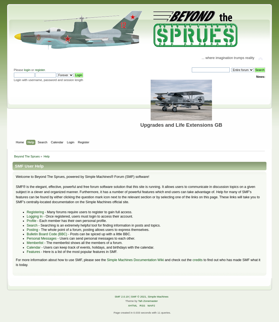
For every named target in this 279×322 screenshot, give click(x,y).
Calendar (34, 247)
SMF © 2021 (138, 296)
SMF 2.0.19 (122, 296)
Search (32, 225)
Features (33, 252)
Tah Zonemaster (148, 300)
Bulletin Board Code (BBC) (47, 234)
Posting (32, 230)
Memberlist (35, 243)
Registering (35, 212)
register (40, 70)
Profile (31, 221)
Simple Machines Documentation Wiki (135, 260)
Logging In (35, 216)
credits (198, 260)
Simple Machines (158, 296)
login (27, 70)
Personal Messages (42, 238)
